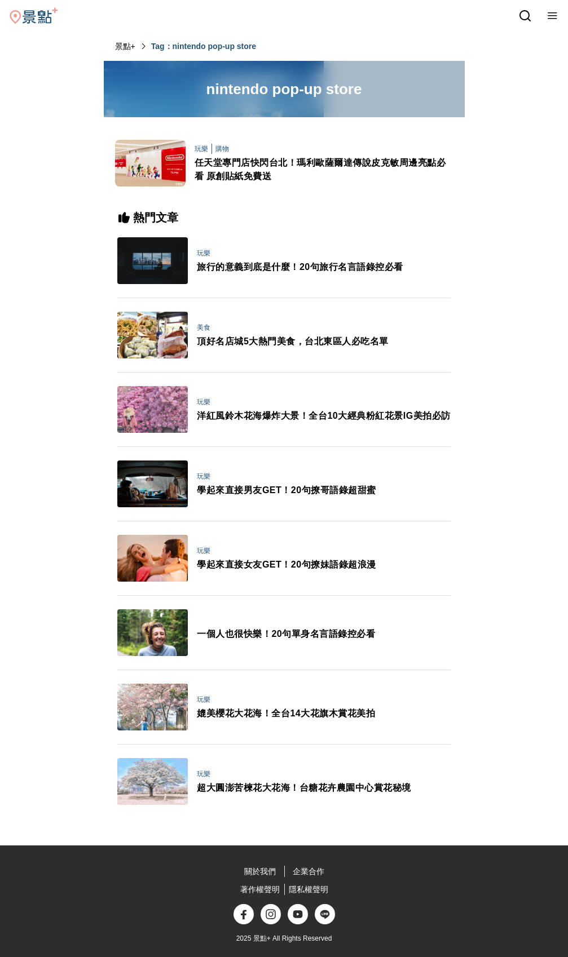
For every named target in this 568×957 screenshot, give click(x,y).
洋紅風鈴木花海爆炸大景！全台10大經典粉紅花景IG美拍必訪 (323, 415)
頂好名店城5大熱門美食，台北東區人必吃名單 (292, 341)
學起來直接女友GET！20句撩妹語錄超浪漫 (286, 564)
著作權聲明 (260, 889)
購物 (222, 149)
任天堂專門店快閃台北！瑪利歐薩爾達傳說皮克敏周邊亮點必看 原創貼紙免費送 (320, 169)
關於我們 (260, 871)
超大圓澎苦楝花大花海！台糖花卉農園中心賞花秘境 (304, 787)
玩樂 (201, 149)
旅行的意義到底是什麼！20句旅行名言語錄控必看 (300, 267)
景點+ (125, 46)
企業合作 (308, 871)
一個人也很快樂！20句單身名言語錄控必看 (286, 634)
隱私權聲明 (308, 889)
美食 (203, 327)
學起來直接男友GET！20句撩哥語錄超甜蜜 (286, 490)
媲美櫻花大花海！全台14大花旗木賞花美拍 (286, 713)
